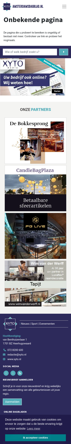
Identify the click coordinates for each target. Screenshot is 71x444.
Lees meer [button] (33, 428)
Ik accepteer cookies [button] (35, 437)
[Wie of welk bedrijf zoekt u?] (30, 52)
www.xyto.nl (14, 359)
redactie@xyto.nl (16, 354)
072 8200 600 (15, 350)
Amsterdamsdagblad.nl (28, 6)
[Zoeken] (63, 52)
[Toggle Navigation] (64, 6)
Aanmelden (12, 401)
